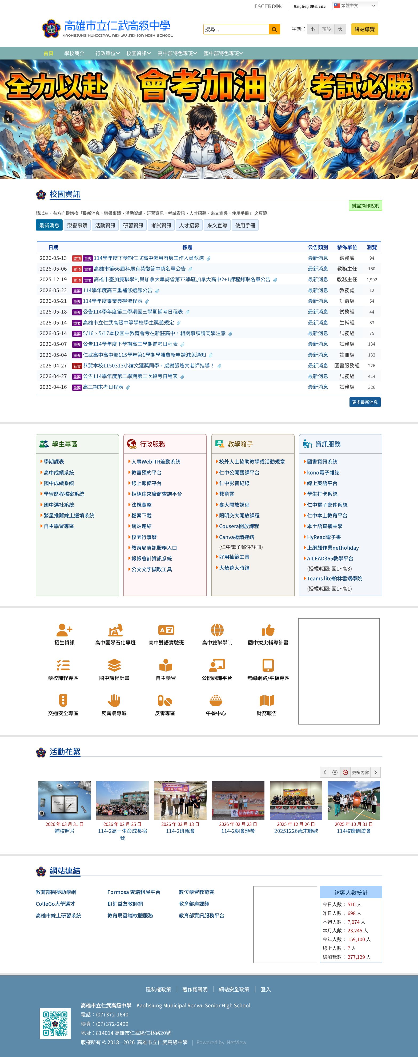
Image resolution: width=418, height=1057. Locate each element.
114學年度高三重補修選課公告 (115, 290)
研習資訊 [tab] (133, 225)
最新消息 (318, 258)
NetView (236, 1042)
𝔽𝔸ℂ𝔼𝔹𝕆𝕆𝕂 (268, 5)
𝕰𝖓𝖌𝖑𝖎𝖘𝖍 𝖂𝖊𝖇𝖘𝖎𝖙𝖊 (309, 5)
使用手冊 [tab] (245, 225)
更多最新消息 (365, 402)
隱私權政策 (158, 989)
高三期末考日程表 (101, 386)
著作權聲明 (195, 989)
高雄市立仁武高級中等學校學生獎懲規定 (126, 322)
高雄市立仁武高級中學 (161, 1042)
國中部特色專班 (221, 53)
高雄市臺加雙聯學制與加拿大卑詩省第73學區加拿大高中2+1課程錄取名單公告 (174, 279)
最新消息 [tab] (49, 225)
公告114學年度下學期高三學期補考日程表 (128, 343)
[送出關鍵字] (274, 29)
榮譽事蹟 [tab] (77, 225)
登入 (266, 989)
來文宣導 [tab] (217, 225)
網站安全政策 (234, 989)
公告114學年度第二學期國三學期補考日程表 (131, 311)
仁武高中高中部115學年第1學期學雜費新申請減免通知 (142, 354)
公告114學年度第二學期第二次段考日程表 (128, 376)
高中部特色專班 (175, 53)
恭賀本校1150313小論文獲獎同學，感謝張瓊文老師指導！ (147, 365)
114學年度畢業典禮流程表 (110, 300)
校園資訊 (136, 53)
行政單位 (105, 53)
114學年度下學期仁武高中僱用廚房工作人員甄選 (141, 258)
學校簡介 (74, 53)
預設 (326, 29)
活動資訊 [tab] (105, 225)
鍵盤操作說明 (365, 205)
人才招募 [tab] (189, 225)
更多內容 (360, 772)
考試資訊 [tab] (161, 225)
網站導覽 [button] (365, 29)
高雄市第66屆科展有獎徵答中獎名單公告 (132, 268)
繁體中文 (346, 6)
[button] (8, 119)
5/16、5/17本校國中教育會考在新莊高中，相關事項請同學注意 (152, 333)
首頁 (48, 53)
